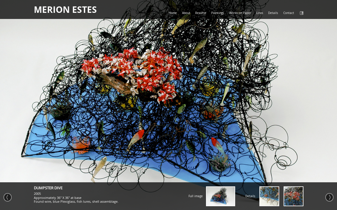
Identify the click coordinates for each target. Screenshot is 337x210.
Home (173, 13)
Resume (200, 13)
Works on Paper (240, 13)
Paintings (217, 13)
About (186, 13)
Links (259, 13)
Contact (288, 13)
